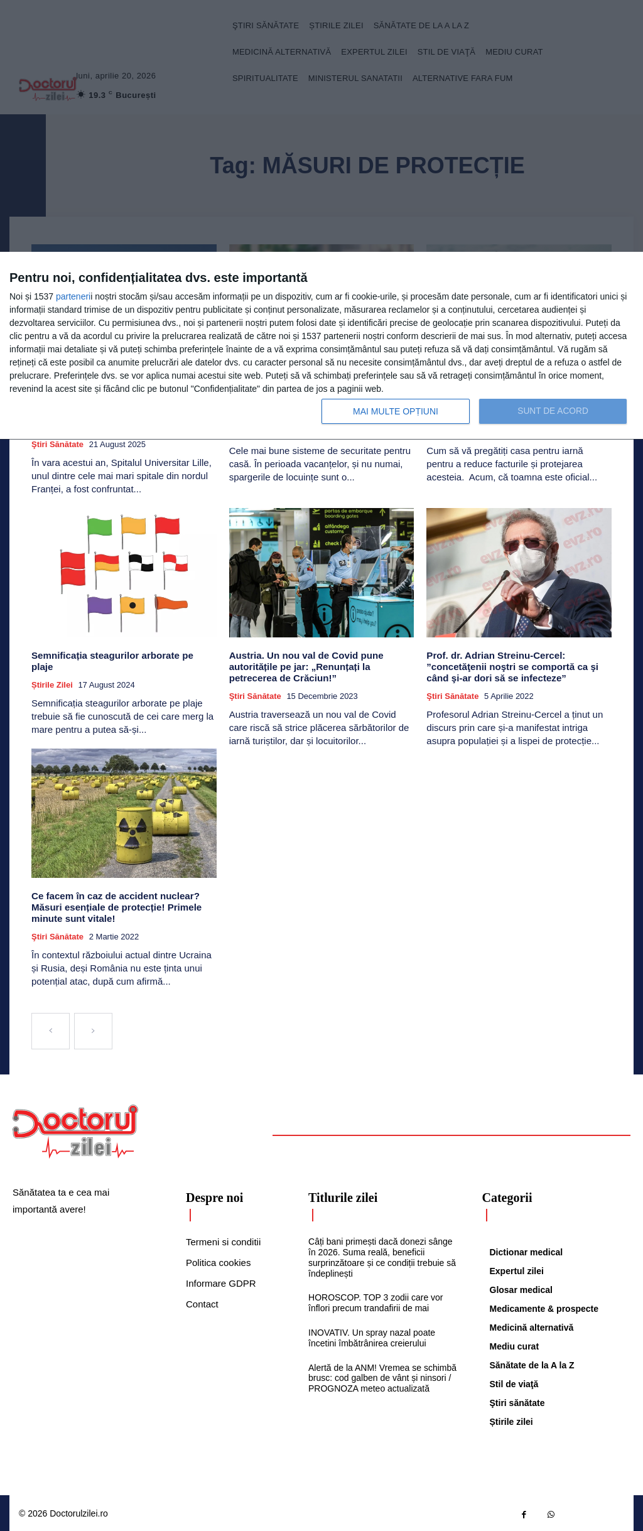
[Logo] (75, 1130)
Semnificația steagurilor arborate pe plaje (123, 654)
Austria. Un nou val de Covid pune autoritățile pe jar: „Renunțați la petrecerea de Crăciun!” (305, 666)
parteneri (73, 296)
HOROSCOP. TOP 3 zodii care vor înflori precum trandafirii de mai (375, 1300)
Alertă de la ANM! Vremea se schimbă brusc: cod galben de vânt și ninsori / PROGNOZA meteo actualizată (382, 1376)
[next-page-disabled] (93, 1029)
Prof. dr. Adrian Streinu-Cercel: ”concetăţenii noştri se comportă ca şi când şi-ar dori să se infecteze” (511, 666)
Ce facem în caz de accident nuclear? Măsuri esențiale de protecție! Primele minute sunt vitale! (115, 905)
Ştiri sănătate (57, 443)
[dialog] (321, 346)
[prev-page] (50, 1029)
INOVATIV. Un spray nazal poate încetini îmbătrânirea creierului (371, 1336)
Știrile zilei (52, 673)
